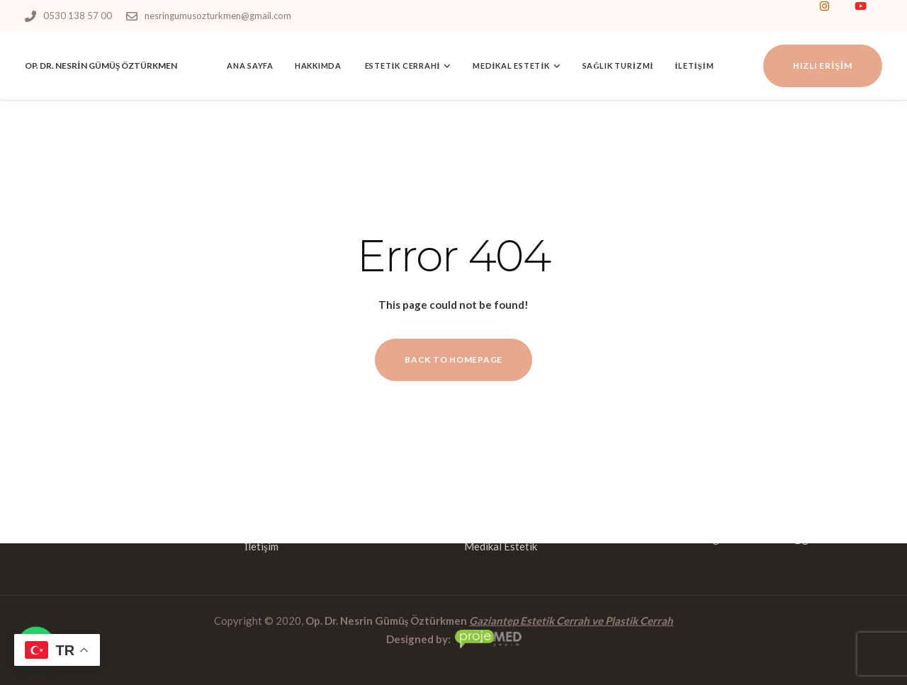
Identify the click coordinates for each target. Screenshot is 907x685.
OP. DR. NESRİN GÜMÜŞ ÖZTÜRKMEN (101, 65)
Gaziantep (493, 620)
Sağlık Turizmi (618, 65)
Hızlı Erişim (822, 65)
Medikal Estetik (511, 65)
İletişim (694, 65)
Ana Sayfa (250, 65)
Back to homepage (453, 359)
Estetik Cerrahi (402, 65)
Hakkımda (318, 65)
